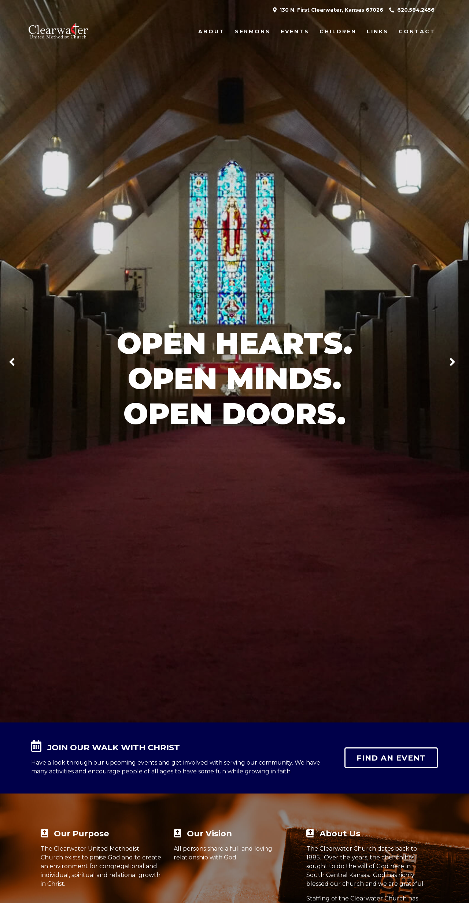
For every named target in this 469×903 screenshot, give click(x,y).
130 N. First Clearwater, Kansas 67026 (328, 10)
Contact (417, 31)
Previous (14, 361)
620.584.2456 (412, 10)
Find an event (391, 757)
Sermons (252, 31)
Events (295, 31)
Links (377, 31)
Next (456, 361)
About (211, 31)
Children (338, 31)
